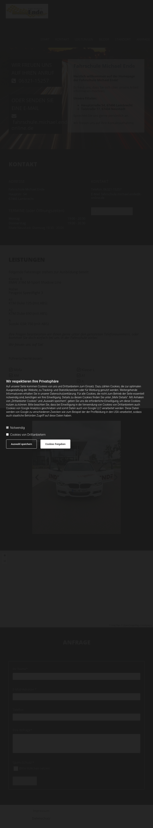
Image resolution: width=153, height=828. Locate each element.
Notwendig (15, 428)
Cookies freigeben (55, 444)
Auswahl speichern (21, 444)
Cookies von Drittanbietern (26, 434)
